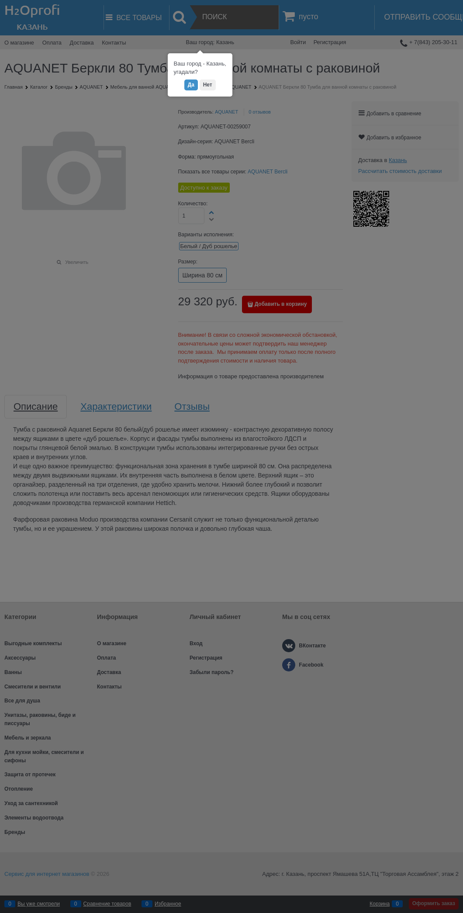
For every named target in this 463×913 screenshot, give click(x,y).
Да (191, 85)
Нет (207, 85)
